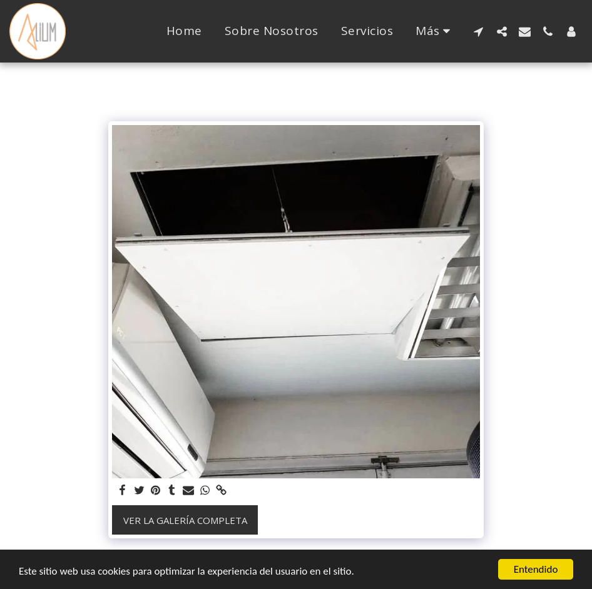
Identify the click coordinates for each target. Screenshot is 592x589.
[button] (478, 31)
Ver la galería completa (185, 520)
